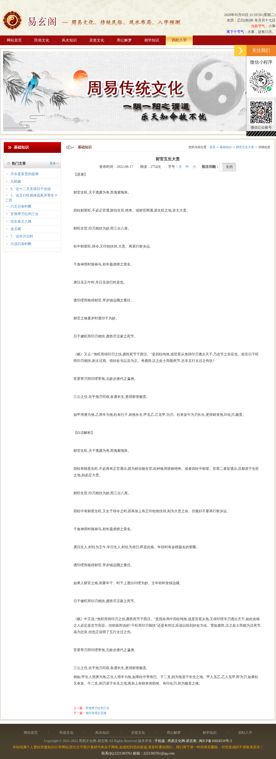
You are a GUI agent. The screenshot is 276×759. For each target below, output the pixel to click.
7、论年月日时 (21, 236)
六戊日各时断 (21, 244)
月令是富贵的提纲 (24, 174)
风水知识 (69, 40)
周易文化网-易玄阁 (182, 741)
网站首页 (14, 40)
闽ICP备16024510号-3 (215, 741)
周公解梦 (124, 40)
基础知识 (226, 147)
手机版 (159, 741)
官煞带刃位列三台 (24, 214)
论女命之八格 (21, 221)
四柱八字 (179, 40)
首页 (213, 147)
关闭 (229, 167)
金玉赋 (15, 229)
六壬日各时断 (21, 206)
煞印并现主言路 (96, 713)
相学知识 (151, 40)
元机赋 (15, 181)
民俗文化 (41, 40)
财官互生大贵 (245, 147)
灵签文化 (96, 40)
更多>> (54, 163)
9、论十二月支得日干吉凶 (30, 189)
